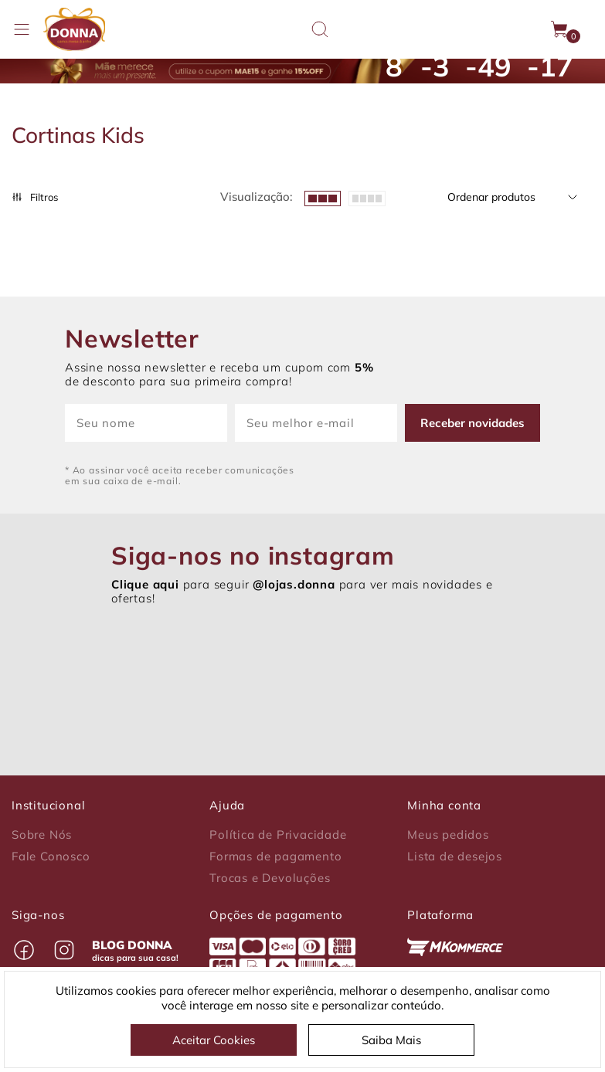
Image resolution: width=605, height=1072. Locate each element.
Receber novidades (472, 423)
